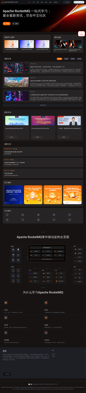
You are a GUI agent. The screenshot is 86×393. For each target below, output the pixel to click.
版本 (46, 2)
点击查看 (11, 137)
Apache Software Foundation (67, 387)
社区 (34, 2)
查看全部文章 (43, 105)
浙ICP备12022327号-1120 (52, 384)
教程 (42, 2)
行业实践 (66, 58)
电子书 (53, 354)
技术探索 (72, 58)
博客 (38, 2)
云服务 (53, 356)
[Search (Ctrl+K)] (79, 2)
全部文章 (59, 58)
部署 (50, 2)
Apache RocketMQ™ (10, 387)
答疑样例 (56, 2)
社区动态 (79, 58)
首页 (29, 2)
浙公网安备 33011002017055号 (39, 384)
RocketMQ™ (17, 387)
